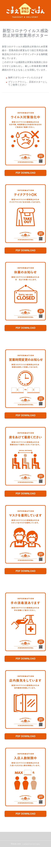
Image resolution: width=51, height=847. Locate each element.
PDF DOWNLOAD (25, 172)
